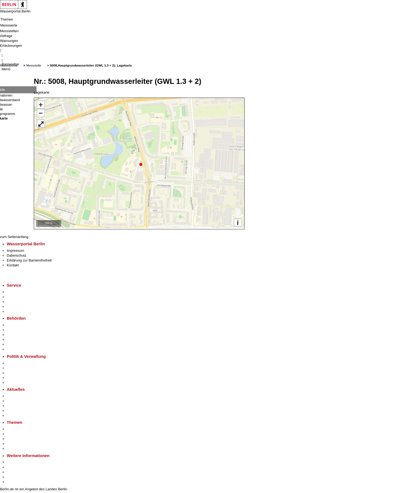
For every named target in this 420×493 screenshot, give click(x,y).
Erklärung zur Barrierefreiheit (29, 259)
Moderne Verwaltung (23, 437)
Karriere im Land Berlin (25, 367)
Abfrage (6, 36)
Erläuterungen (11, 46)
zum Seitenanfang (14, 235)
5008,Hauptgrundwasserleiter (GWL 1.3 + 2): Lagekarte (91, 65)
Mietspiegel (16, 442)
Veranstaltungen (19, 404)
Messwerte (8, 25)
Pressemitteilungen (22, 395)
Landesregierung (20, 361)
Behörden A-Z (17, 324)
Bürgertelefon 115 (21, 300)
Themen (6, 19)
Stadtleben (15, 476)
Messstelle (33, 65)
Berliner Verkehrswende (25, 433)
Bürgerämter (16, 338)
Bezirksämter (17, 333)
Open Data (15, 376)
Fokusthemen (17, 428)
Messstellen (9, 31)
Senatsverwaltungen (23, 328)
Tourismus (15, 466)
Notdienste (15, 305)
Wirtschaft (14, 471)
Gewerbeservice (19, 310)
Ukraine (13, 409)
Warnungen (9, 41)
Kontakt (13, 264)
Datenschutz (16, 254)
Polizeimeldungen (21, 400)
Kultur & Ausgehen (21, 461)
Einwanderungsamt (22, 348)
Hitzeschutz (16, 414)
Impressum (15, 249)
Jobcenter (14, 343)
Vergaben (14, 381)
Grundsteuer (16, 447)
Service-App (16, 291)
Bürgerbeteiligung (20, 371)
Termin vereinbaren (22, 295)
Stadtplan (14, 480)
